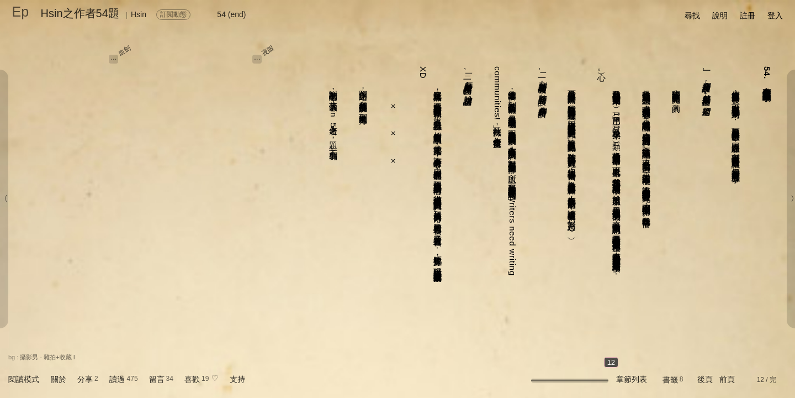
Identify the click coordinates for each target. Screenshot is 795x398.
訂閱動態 (173, 14)
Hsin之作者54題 (80, 13)
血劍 (124, 50)
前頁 (727, 379)
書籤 (670, 379)
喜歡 (192, 379)
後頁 (705, 379)
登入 (775, 15)
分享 (85, 379)
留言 (157, 379)
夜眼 (268, 50)
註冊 (747, 15)
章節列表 (631, 379)
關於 (58, 379)
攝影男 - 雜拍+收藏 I (47, 357)
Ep (20, 11)
